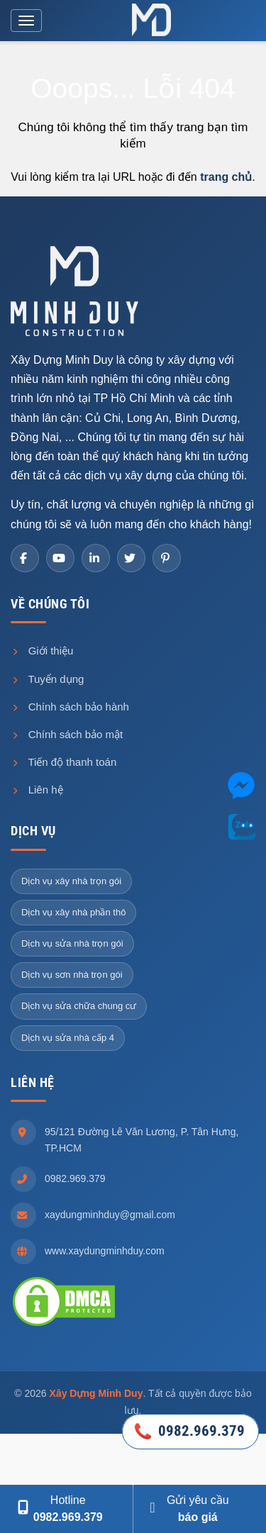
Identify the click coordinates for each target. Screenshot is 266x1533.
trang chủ (226, 177)
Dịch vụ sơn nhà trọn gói (72, 974)
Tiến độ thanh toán (63, 762)
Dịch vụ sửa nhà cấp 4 (67, 1037)
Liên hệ (37, 790)
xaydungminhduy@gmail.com (110, 1214)
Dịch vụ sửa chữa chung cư (78, 1005)
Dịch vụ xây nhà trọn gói (71, 881)
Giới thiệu (42, 651)
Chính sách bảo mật (67, 734)
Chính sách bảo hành (70, 707)
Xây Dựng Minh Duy (96, 1393)
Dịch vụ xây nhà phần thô (73, 912)
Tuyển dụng (47, 679)
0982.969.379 (75, 1178)
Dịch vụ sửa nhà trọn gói (72, 943)
